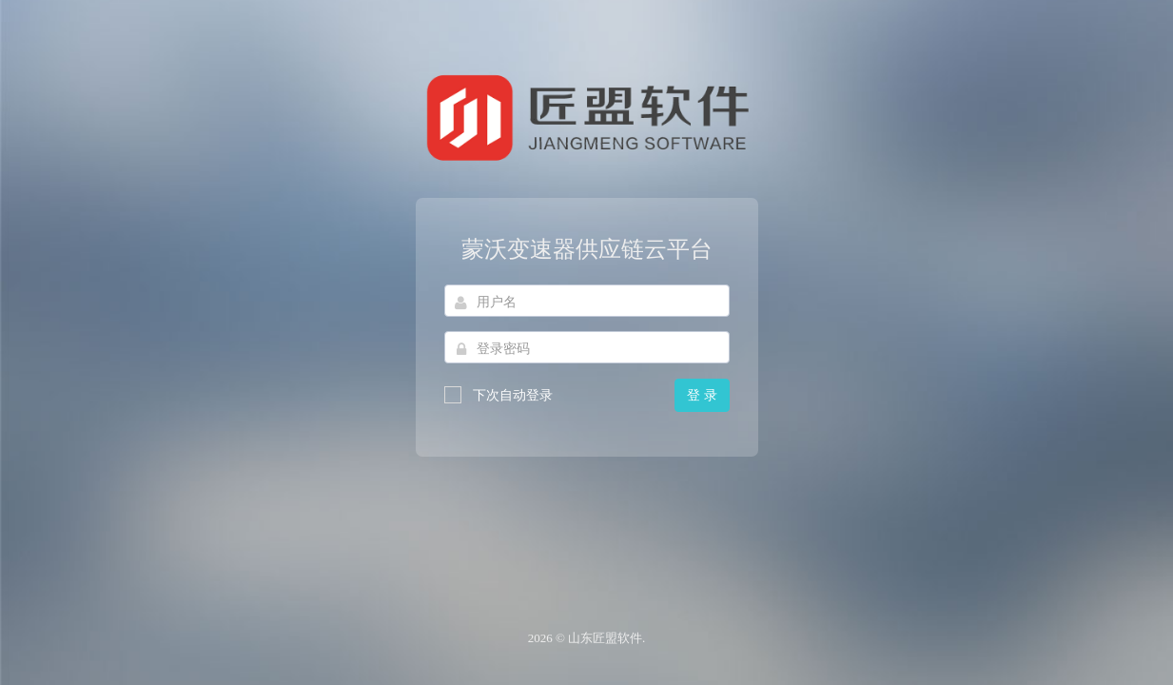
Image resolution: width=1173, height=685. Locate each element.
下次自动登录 (498, 394)
